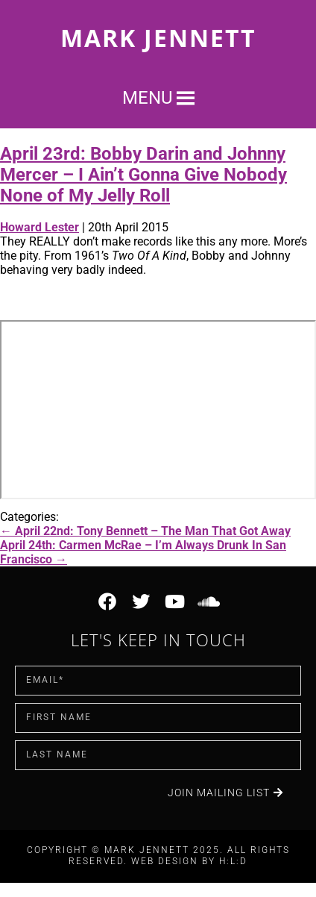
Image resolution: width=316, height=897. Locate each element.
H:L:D (233, 861)
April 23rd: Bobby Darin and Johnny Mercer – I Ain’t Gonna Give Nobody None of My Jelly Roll (143, 174)
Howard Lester (39, 227)
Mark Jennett (158, 38)
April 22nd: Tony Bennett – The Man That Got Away (145, 531)
